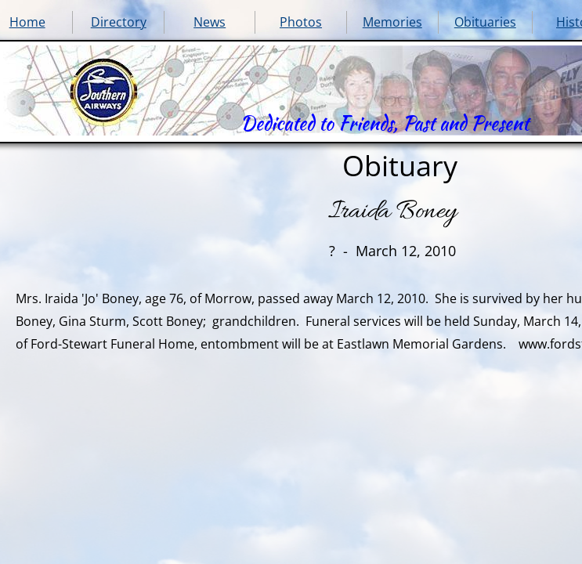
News (209, 22)
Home (27, 22)
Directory (118, 22)
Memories (392, 22)
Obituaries (485, 22)
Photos (301, 22)
